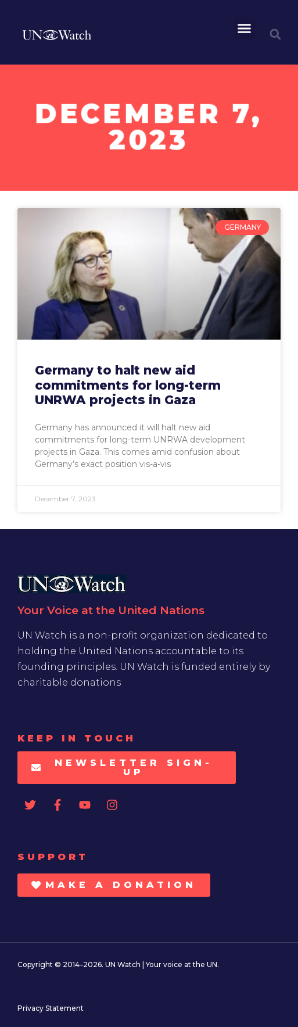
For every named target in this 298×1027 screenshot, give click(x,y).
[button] (245, 28)
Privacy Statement (50, 1008)
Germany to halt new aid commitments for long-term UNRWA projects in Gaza (128, 384)
